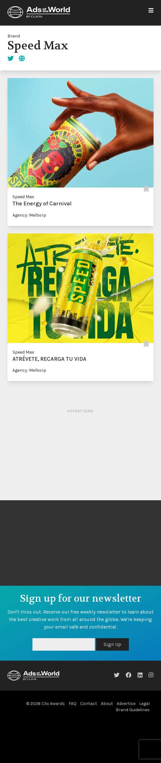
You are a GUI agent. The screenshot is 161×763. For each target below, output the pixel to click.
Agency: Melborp (29, 215)
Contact (88, 703)
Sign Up (112, 644)
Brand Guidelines (133, 709)
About (107, 703)
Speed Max (23, 196)
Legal (144, 703)
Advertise (126, 703)
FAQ (72, 703)
